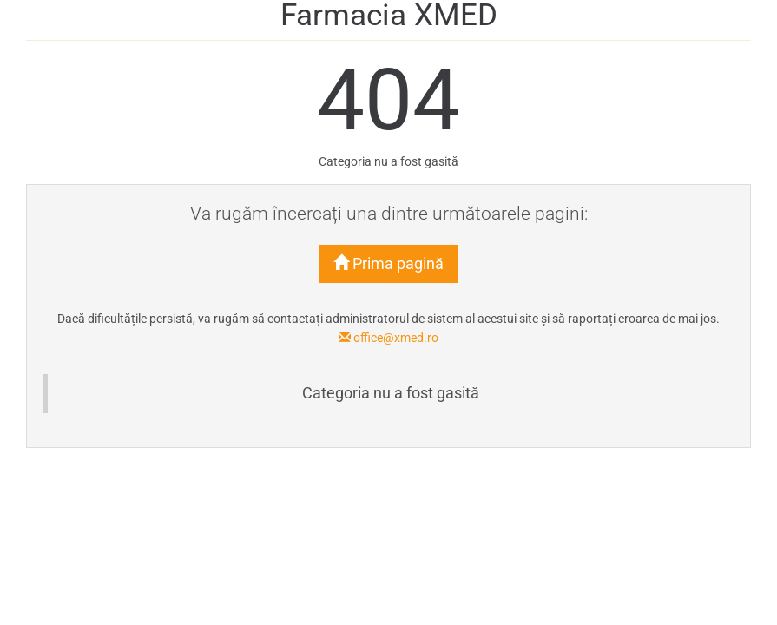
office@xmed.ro (388, 338)
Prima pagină (388, 263)
